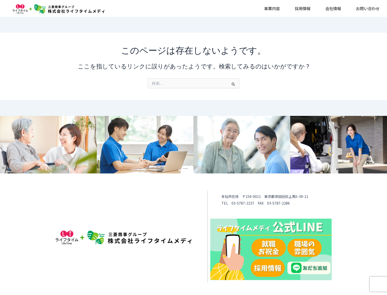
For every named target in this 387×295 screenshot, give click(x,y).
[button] (272, 8)
